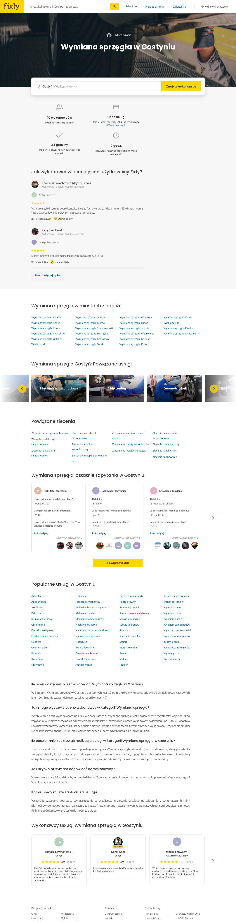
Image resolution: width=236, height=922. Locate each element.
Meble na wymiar (85, 613)
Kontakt (109, 918)
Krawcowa (37, 664)
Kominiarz (37, 658)
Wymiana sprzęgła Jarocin (134, 328)
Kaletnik (36, 653)
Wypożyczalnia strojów (177, 647)
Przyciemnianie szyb (131, 596)
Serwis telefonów (129, 624)
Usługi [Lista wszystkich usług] (129, 6)
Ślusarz (123, 630)
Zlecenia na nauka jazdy (165, 444)
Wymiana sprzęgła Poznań (46, 317)
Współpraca (67, 913)
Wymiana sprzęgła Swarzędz (91, 333)
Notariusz (81, 641)
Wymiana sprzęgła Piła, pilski (48, 333)
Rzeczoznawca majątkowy (134, 613)
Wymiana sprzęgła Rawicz (178, 328)
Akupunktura (38, 601)
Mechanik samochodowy (89, 618)
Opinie (64, 918)
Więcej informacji (116, 125)
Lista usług (37, 918)
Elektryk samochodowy (44, 636)
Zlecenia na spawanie (164, 456)
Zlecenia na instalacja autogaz (129, 450)
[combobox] (68, 6)
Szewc (122, 653)
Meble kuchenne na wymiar (91, 607)
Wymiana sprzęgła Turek (89, 344)
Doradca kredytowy (42, 630)
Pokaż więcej (41, 533)
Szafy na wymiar (128, 647)
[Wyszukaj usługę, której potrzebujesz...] (68, 6)
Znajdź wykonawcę (181, 86)
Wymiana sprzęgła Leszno (90, 322)
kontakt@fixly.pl (153, 918)
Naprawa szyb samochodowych (93, 630)
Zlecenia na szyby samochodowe (49, 433)
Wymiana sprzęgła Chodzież (180, 333)
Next (214, 388)
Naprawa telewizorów (88, 636)
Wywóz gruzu (171, 653)
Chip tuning (38, 624)
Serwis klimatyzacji (130, 618)
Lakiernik (80, 596)
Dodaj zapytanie (118, 563)
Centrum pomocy (114, 913)
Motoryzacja (118, 35)
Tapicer (123, 664)
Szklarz (123, 658)
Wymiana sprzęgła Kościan (134, 338)
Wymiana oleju (172, 607)
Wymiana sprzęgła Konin (45, 328)
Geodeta (36, 641)
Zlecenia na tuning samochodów (130, 444)
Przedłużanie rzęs (85, 658)
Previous (22, 388)
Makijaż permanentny (87, 601)
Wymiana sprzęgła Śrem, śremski (94, 328)
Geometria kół (39, 647)
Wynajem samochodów (177, 624)
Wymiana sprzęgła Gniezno (90, 317)
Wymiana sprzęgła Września (135, 317)
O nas (34, 913)
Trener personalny (174, 601)
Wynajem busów (173, 618)
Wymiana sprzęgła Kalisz (45, 322)
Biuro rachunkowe (42, 618)
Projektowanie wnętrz (88, 653)
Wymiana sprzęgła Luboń (133, 322)
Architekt (36, 607)
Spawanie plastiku (129, 636)
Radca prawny (127, 601)
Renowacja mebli (129, 607)
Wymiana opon (172, 613)
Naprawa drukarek (86, 624)
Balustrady (37, 613)
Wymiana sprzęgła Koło (133, 344)
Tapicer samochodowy (176, 596)
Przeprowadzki (84, 664)
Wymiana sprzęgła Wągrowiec (136, 333)
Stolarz (123, 641)
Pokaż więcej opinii (48, 275)
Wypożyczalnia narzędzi (177, 630)
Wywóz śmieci (172, 658)
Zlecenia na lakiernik (164, 450)
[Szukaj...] (114, 6)
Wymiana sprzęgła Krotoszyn (92, 338)
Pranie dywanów (85, 647)
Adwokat (36, 596)
